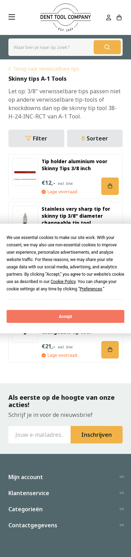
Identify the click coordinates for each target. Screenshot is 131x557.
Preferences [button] (91, 289)
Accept (65, 316)
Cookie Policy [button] (63, 281)
